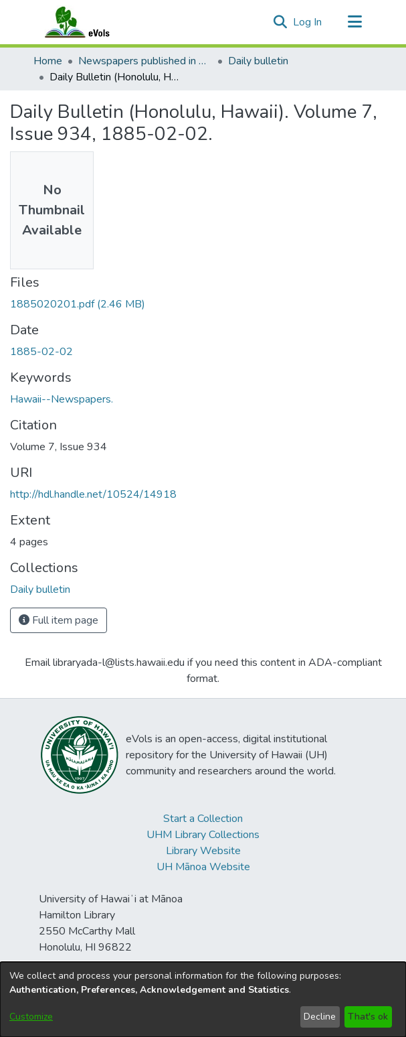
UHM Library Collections (203, 834)
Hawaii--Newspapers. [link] (61, 399)
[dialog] (203, 999)
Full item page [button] (58, 620)
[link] (77, 304)
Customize (31, 1016)
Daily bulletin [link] (258, 61)
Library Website (203, 850)
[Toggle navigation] (355, 22)
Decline (320, 1016)
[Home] (90, 22)
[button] (280, 22)
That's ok (368, 1016)
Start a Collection (203, 818)
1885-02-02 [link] (41, 351)
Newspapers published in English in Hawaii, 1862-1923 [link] (145, 61)
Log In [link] (308, 22)
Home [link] (47, 61)
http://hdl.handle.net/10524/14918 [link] (93, 494)
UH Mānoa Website (203, 866)
